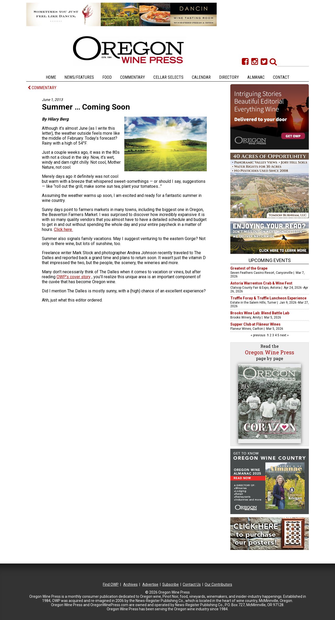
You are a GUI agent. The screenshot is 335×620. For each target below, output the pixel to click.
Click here (63, 229)
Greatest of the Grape (248, 268)
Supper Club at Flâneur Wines (255, 324)
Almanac (256, 77)
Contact (281, 77)
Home (51, 77)
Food (107, 77)
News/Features (79, 77)
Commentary (132, 77)
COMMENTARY (42, 87)
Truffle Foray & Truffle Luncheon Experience (268, 298)
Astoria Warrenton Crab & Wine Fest (261, 283)
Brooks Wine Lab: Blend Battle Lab (259, 313)
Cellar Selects (168, 77)
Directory (229, 77)
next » (284, 335)
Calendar (201, 77)
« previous (258, 335)
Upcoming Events (270, 260)
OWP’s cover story (74, 276)
